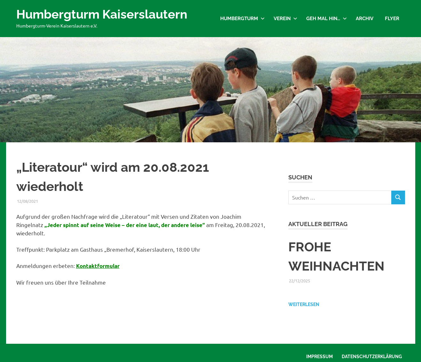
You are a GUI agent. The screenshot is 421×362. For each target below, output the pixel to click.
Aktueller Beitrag (317, 224)
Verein (285, 18)
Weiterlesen (303, 304)
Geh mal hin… (326, 18)
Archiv (364, 18)
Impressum (319, 356)
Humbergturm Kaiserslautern (101, 14)
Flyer (392, 18)
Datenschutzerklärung (372, 356)
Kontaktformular (98, 266)
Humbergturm (242, 18)
